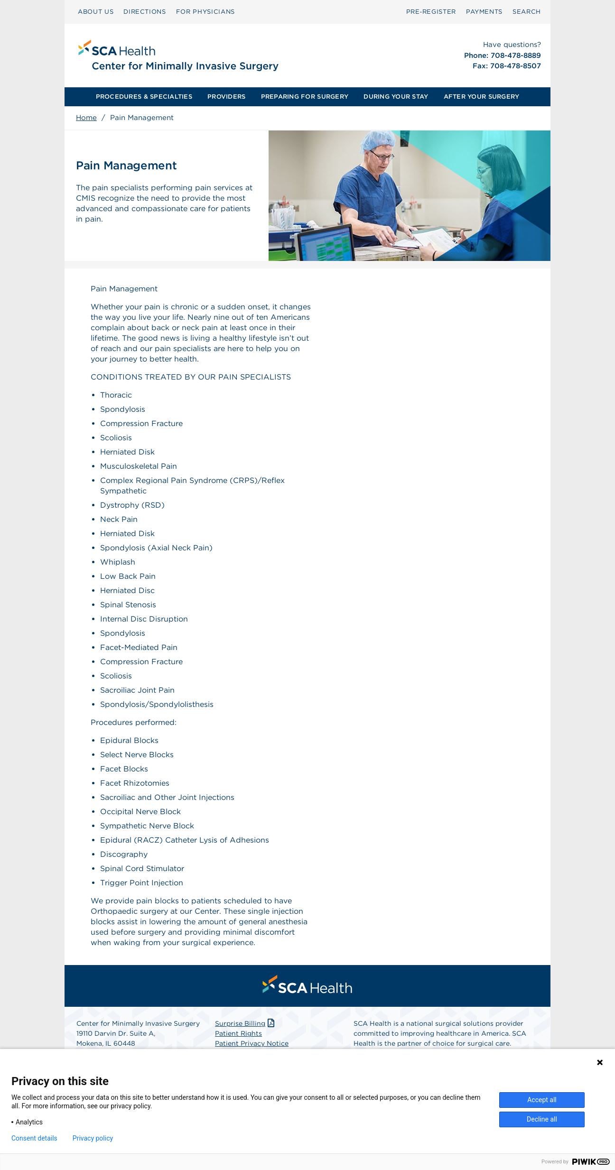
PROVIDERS (226, 96)
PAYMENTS (484, 11)
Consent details (34, 1138)
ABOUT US (95, 11)
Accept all (542, 1100)
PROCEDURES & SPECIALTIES (144, 96)
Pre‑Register (431, 11)
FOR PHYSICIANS (205, 11)
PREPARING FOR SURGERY (304, 96)
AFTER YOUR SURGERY (482, 96)
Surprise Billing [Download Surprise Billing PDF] (245, 1023)
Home (86, 117)
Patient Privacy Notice (252, 1043)
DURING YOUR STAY (395, 96)
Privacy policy (93, 1138)
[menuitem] (95, 12)
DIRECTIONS (144, 11)
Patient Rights (238, 1033)
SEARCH (526, 11)
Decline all (542, 1119)
